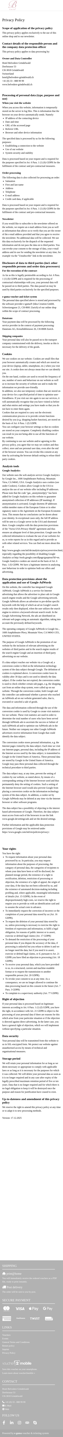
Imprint (5, 1349)
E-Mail (8, 1405)
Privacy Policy (8, 1353)
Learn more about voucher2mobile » (18, 1373)
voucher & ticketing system (31, 1433)
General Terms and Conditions (16, 1342)
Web (7, 1409)
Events (5, 1338)
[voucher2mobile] (17, 1363)
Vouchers (6, 1335)
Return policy (8, 1346)
